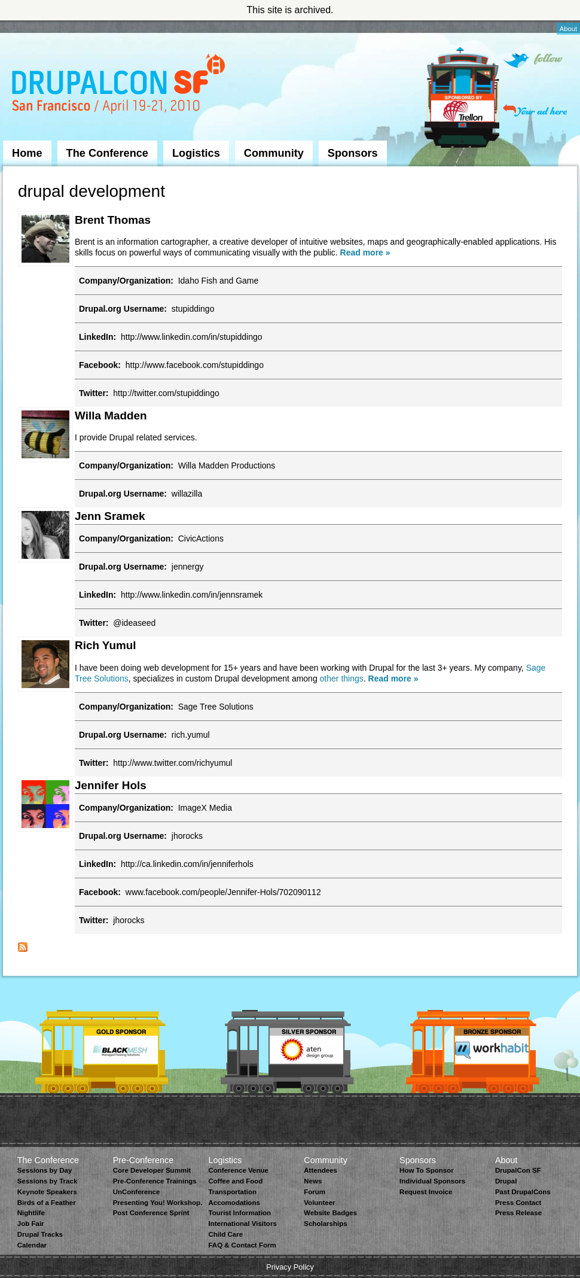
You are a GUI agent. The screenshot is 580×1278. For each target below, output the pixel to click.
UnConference (136, 1191)
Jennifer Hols (110, 785)
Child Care (225, 1234)
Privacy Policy (290, 1266)
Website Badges (330, 1212)
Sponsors (353, 153)
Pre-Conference (143, 1160)
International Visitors (242, 1223)
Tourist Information (239, 1212)
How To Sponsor (426, 1170)
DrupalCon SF (518, 1170)
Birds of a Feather (46, 1202)
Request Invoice (425, 1191)
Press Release (518, 1212)
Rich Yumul (105, 645)
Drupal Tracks (40, 1234)
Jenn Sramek (110, 516)
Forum (314, 1191)
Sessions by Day (44, 1170)
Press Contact (518, 1202)
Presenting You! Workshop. (158, 1202)
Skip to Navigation (27, 25)
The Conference (107, 153)
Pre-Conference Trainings (155, 1181)
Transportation (232, 1191)
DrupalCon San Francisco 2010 (120, 86)
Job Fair (30, 1223)
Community (274, 153)
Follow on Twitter (533, 60)
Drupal (506, 1181)
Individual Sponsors (432, 1181)
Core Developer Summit (152, 1170)
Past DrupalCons (523, 1191)
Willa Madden (111, 415)
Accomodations (234, 1202)
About (568, 28)
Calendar (32, 1245)
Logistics (196, 153)
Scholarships (325, 1223)
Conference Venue (238, 1170)
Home (27, 153)
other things (342, 678)
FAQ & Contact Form (242, 1245)
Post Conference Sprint (151, 1212)
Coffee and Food (235, 1181)
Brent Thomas (113, 220)
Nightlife (31, 1212)
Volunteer (319, 1202)
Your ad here (535, 110)
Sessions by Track (47, 1181)
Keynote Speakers (47, 1191)
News (313, 1181)
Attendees (320, 1170)
